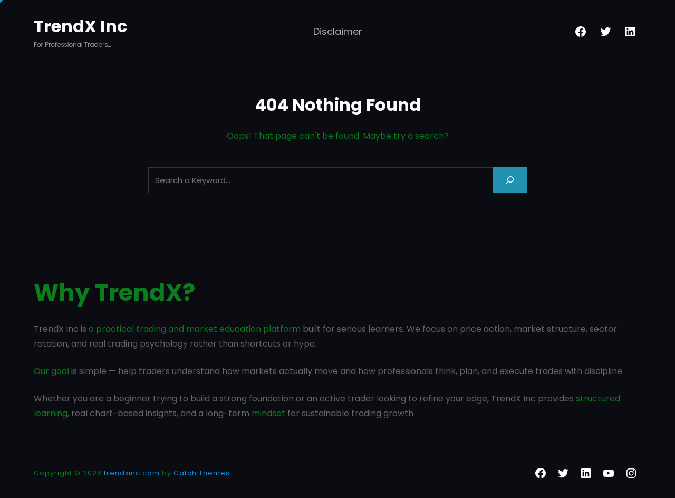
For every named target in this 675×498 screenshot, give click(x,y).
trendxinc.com (132, 473)
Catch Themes (201, 473)
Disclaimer (337, 31)
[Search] (510, 180)
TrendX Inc (80, 26)
